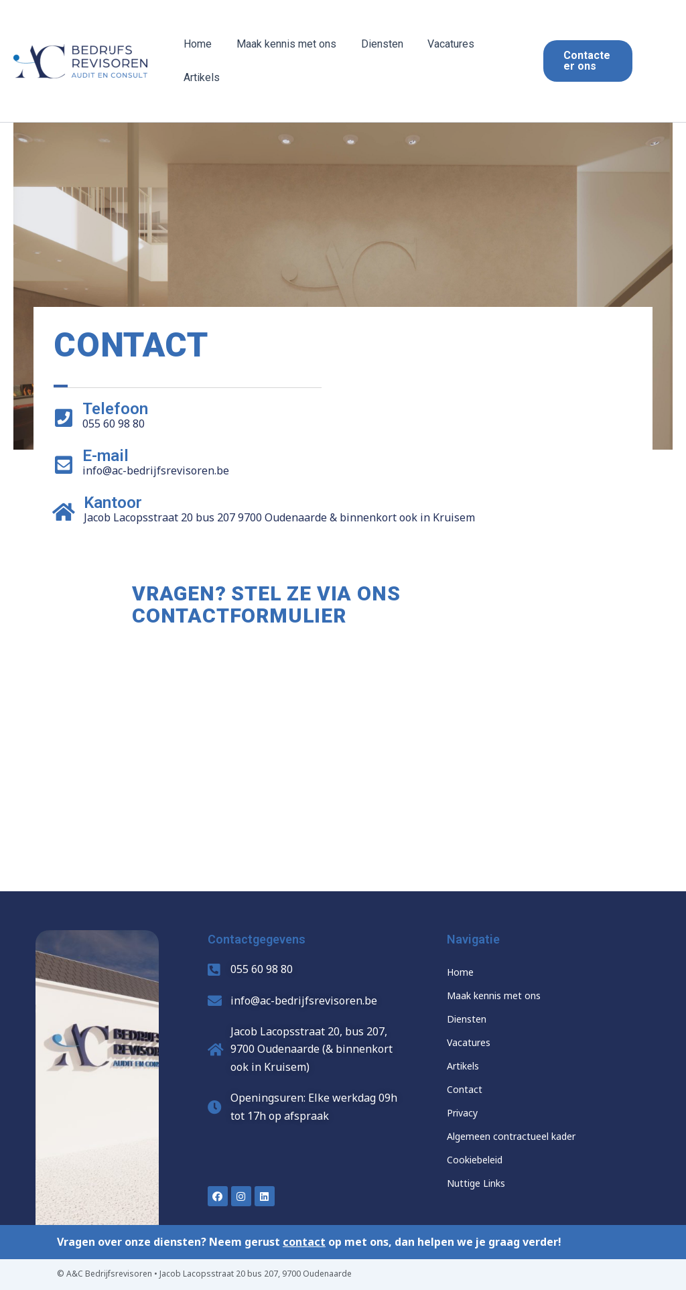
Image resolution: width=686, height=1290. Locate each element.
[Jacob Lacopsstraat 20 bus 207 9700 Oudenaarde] (343, 774)
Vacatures (440, 44)
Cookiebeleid (474, 1159)
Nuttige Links (476, 1183)
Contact (464, 1089)
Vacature (466, 1042)
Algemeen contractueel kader (511, 1136)
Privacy (462, 1112)
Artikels (200, 77)
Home (196, 44)
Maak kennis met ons (282, 44)
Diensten (374, 44)
